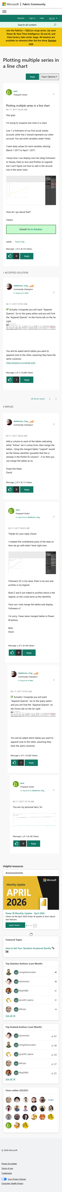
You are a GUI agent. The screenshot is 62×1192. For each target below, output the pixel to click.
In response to (21, 293)
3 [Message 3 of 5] (17, 645)
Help (42, 18)
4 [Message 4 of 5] (15, 372)
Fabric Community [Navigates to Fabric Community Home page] (34, 4)
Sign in (32, 18)
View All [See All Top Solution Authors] (11, 1016)
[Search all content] (37, 25)
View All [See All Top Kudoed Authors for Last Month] (11, 1079)
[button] (32, 77)
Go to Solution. (35, 229)
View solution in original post (20, 362)
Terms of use (7, 1168)
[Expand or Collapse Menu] (4, 11)
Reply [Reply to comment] (26, 379)
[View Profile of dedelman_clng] (21, 285)
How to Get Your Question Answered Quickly (29, 948)
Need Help (20, 242)
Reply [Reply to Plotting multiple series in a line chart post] (26, 256)
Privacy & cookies (9, 1163)
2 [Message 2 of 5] (15, 482)
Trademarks (7, 1173)
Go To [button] (52, 18)
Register (21, 18)
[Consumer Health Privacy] (31, 1183)
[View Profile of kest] (15, 91)
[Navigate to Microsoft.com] (10, 4)
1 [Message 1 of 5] (15, 248)
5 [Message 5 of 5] (21, 836)
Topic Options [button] (48, 76)
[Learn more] (15, 925)
